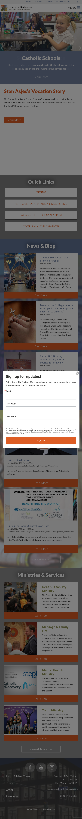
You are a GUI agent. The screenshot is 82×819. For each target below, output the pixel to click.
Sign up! (41, 440)
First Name (11, 404)
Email (8, 391)
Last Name (11, 416)
